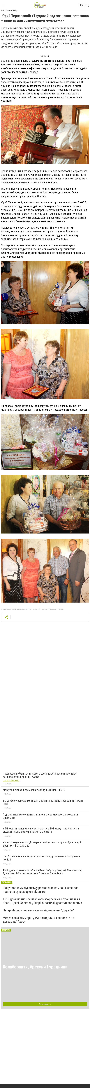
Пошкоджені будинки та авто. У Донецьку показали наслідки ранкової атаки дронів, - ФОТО (39, 775)
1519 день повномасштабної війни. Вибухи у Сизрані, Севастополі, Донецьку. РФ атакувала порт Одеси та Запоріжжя (42, 872)
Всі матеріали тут (45, 1004)
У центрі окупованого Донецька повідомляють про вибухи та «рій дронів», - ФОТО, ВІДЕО (42, 844)
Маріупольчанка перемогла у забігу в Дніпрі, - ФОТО (34, 790)
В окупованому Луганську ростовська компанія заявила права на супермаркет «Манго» (40, 889)
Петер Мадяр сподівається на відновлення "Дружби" (38, 910)
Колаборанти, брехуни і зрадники (35, 967)
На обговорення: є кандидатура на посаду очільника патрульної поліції (41, 858)
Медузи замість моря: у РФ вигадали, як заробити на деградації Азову (38, 919)
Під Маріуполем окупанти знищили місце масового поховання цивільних (40, 816)
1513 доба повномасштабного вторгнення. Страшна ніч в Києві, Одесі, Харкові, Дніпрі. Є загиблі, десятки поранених (42, 901)
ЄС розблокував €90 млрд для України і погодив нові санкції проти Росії (43, 802)
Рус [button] (81, 5)
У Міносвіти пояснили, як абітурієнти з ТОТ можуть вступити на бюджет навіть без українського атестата (41, 830)
